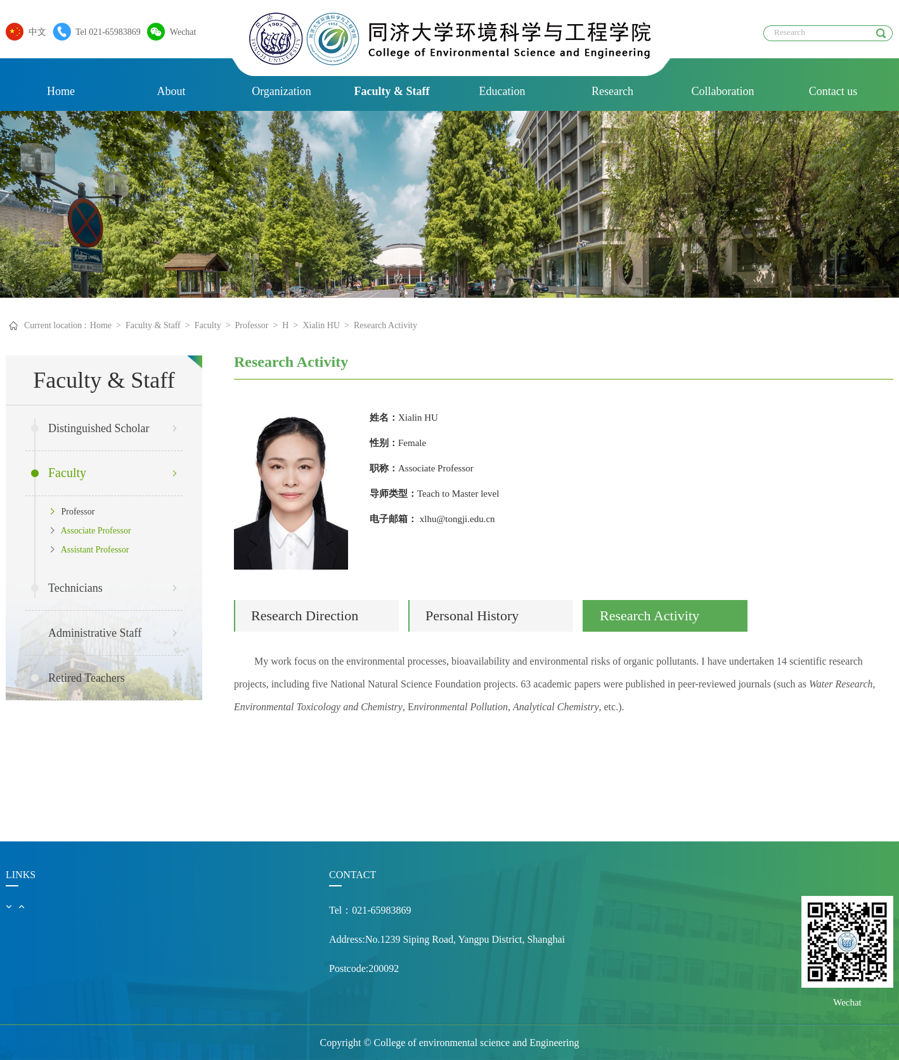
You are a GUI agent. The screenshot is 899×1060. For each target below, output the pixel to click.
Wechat (180, 32)
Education (502, 91)
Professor (252, 325)
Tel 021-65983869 (105, 32)
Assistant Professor (90, 549)
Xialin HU (321, 325)
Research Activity (385, 325)
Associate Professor (91, 530)
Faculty (208, 325)
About (171, 91)
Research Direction (304, 615)
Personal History (472, 615)
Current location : (55, 325)
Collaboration (723, 91)
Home (61, 91)
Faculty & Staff (392, 91)
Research (612, 91)
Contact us (833, 91)
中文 (34, 32)
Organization (281, 91)
